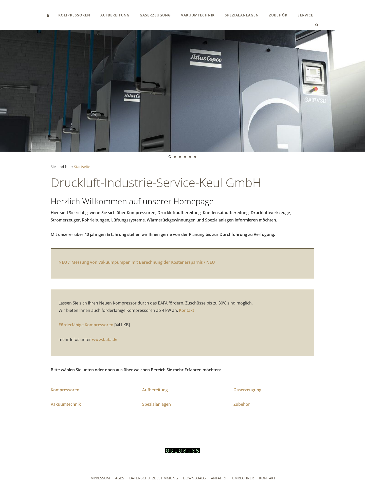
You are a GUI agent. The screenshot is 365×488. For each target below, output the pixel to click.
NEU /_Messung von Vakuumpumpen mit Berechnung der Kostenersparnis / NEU (137, 262)
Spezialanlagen (242, 15)
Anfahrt (219, 478)
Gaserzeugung (155, 15)
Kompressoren (74, 15)
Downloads (194, 478)
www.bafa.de (104, 339)
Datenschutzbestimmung (153, 478)
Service (305, 15)
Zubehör (278, 15)
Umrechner (243, 478)
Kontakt (186, 310)
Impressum (99, 478)
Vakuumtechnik (198, 15)
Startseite (82, 166)
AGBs (119, 478)
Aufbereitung (115, 15)
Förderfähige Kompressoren (86, 325)
